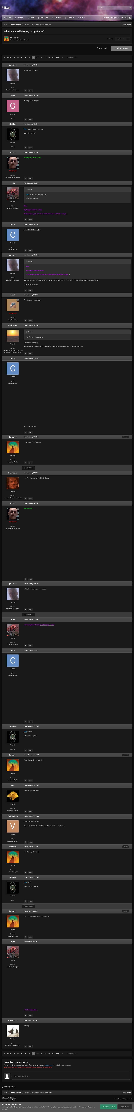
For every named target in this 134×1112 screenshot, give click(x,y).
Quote (30, 91)
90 (18, 57)
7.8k (12, 175)
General (26, 40)
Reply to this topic (122, 48)
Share (110, 39)
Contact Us (7, 1100)
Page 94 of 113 (72, 57)
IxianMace (12, 124)
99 (53, 57)
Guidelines (70, 18)
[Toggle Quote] (27, 189)
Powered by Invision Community (123, 1099)
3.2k (12, 839)
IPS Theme (5, 1098)
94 (33, 57)
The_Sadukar (12, 473)
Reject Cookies (124, 1107)
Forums (8, 18)
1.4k (12, 348)
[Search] (107, 8)
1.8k (12, 496)
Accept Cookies (108, 1107)
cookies (14, 1107)
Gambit (12, 96)
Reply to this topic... (21, 1076)
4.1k (12, 808)
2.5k (12, 147)
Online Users (44, 18)
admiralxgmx (12, 1020)
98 (49, 57)
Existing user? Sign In (111, 17)
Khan (12, 785)
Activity (57, 18)
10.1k (12, 460)
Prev (9, 57)
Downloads (20, 18)
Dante (13, 183)
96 (41, 57)
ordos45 (13, 295)
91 (21, 57)
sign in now (49, 1065)
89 (14, 57)
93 (29, 57)
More (82, 18)
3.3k (12, 88)
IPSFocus (13, 1098)
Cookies (14, 1100)
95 (37, 57)
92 (25, 57)
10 (12, 118)
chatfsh (12, 224)
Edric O (12, 152)
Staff (32, 18)
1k (12, 247)
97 (45, 57)
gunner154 (12, 65)
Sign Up (123, 18)
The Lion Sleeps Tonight (32, 230)
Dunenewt (15, 37)
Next (58, 57)
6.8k (12, 206)
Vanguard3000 (13, 816)
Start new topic (102, 48)
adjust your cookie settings (61, 1107)
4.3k (12, 318)
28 (12, 1043)
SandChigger (12, 325)
